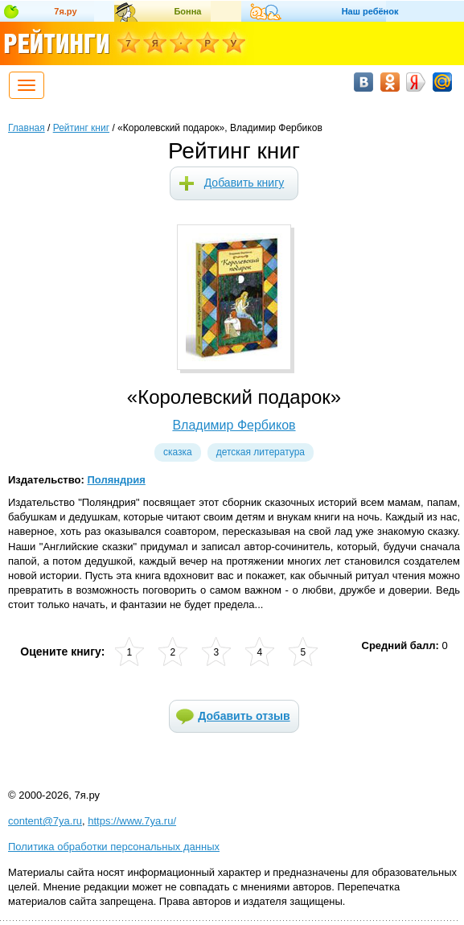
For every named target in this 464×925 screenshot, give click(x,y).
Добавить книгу (244, 182)
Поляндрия (116, 480)
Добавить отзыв (243, 715)
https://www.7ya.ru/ (132, 821)
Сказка (177, 452)
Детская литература (260, 452)
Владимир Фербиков (233, 425)
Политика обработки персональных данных (114, 847)
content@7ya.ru (45, 821)
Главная (26, 128)
